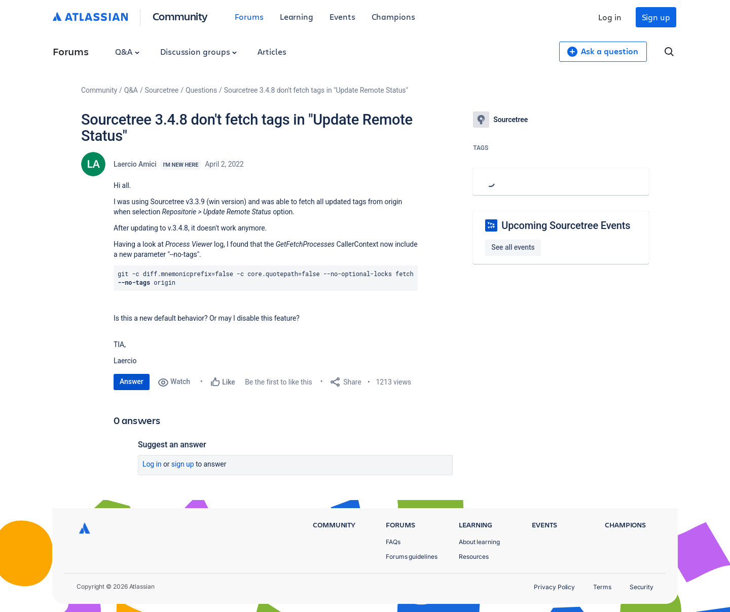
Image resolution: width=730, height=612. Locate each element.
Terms (602, 587)
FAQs (393, 542)
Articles (272, 51)
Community (180, 16)
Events (342, 16)
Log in (610, 17)
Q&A (127, 51)
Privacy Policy (554, 587)
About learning (479, 542)
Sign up (656, 17)
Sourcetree (162, 90)
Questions (201, 90)
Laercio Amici (135, 164)
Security (641, 587)
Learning (296, 16)
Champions (393, 16)
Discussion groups (198, 51)
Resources (474, 556)
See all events (512, 247)
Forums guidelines (411, 556)
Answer (131, 381)
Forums (249, 16)
